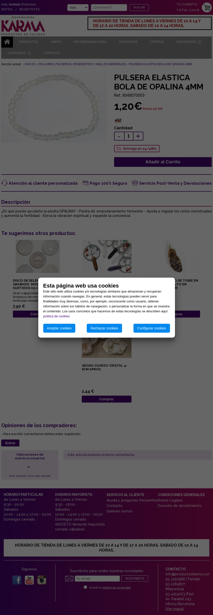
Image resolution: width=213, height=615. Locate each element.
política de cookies (56, 316)
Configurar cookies (151, 328)
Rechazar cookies (104, 328)
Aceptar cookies (59, 328)
